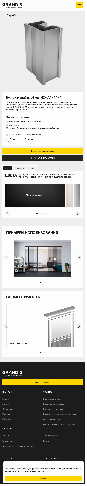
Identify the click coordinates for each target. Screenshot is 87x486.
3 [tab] (41, 213)
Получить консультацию (42, 151)
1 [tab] (37, 213)
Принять (43, 478)
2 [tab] (39, 213)
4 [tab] (43, 213)
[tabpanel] (42, 195)
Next (78, 213)
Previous (7, 213)
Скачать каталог (42, 382)
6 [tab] (48, 213)
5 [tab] (46, 213)
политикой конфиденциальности (28, 471)
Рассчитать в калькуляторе (42, 158)
